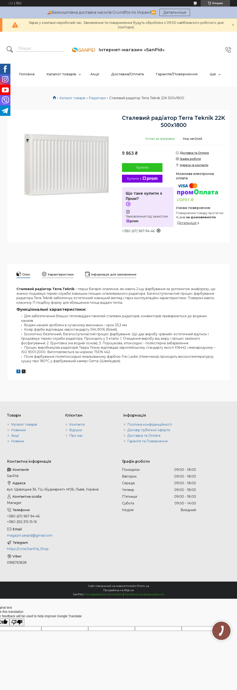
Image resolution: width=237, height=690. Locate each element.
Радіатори (97, 98)
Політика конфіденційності (149, 424)
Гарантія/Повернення (177, 74)
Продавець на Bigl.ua (118, 590)
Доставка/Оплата (127, 74)
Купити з (142, 179)
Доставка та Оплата (143, 436)
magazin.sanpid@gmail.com (30, 535)
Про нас (76, 436)
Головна (26, 74)
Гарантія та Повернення (147, 441)
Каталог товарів (61, 74)
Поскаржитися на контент (103, 594)
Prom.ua (143, 586)
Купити (142, 167)
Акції (94, 74)
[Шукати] (10, 49)
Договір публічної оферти (148, 430)
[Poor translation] (16, 622)
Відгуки (75, 430)
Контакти (77, 424)
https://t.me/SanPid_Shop (28, 549)
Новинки (18, 430)
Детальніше (174, 12)
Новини (17, 441)
